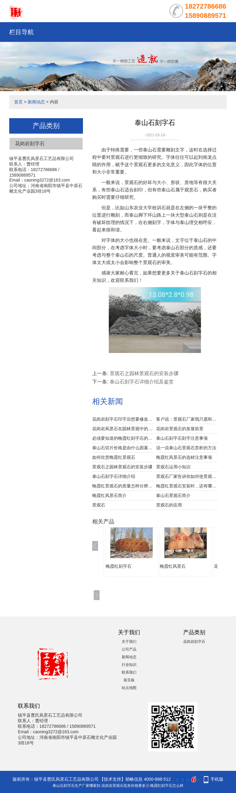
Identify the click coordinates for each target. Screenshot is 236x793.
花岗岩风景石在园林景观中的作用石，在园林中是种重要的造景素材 (123, 428)
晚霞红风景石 (173, 566)
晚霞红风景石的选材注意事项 (184, 457)
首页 (18, 101)
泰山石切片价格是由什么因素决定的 (123, 447)
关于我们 (129, 641)
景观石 (98, 505)
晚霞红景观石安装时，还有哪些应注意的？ (187, 485)
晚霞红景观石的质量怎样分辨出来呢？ (123, 485)
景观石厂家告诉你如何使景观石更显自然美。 (187, 476)
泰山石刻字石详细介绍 (113, 476)
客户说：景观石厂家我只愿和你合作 (187, 419)
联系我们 (129, 672)
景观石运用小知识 (173, 466)
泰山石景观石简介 (173, 495)
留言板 (129, 680)
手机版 (216, 779)
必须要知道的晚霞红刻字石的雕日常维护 (123, 438)
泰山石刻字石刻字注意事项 (182, 438)
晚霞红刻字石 (119, 566)
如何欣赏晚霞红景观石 (113, 457)
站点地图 (129, 688)
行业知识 (129, 665)
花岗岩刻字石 (30, 143)
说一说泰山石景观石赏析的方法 (186, 447)
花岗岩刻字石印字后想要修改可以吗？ (123, 419)
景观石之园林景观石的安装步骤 (144, 373)
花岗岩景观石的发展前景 (179, 428)
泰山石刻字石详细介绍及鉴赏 (142, 381)
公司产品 (129, 649)
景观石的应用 (169, 505)
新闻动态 (36, 101)
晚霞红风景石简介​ (109, 495)
